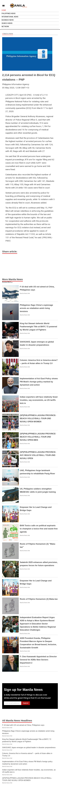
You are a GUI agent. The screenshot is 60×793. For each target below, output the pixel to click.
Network (5, 27)
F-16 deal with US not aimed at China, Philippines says (23, 725)
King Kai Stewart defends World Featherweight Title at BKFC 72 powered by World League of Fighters (38, 326)
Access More (6, 282)
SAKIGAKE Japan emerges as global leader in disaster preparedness (29, 747)
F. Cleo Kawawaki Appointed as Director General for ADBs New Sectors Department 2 (38, 659)
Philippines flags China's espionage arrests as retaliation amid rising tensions (36, 308)
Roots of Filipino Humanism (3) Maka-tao (39, 599)
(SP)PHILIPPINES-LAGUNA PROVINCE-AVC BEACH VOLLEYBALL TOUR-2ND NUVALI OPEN (38, 455)
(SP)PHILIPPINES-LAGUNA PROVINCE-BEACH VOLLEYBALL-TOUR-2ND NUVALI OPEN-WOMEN (38, 418)
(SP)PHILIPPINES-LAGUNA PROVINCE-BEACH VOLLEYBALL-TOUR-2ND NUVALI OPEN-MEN (38, 437)
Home (4, 10)
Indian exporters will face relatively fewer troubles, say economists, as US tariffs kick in (39, 400)
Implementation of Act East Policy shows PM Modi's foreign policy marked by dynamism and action (39, 381)
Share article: (9, 251)
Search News (7, 23)
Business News (8, 20)
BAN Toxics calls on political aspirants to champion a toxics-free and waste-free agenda (39, 528)
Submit (25, 703)
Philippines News (8, 13)
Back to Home (7, 34)
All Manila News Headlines (17, 720)
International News (10, 17)
